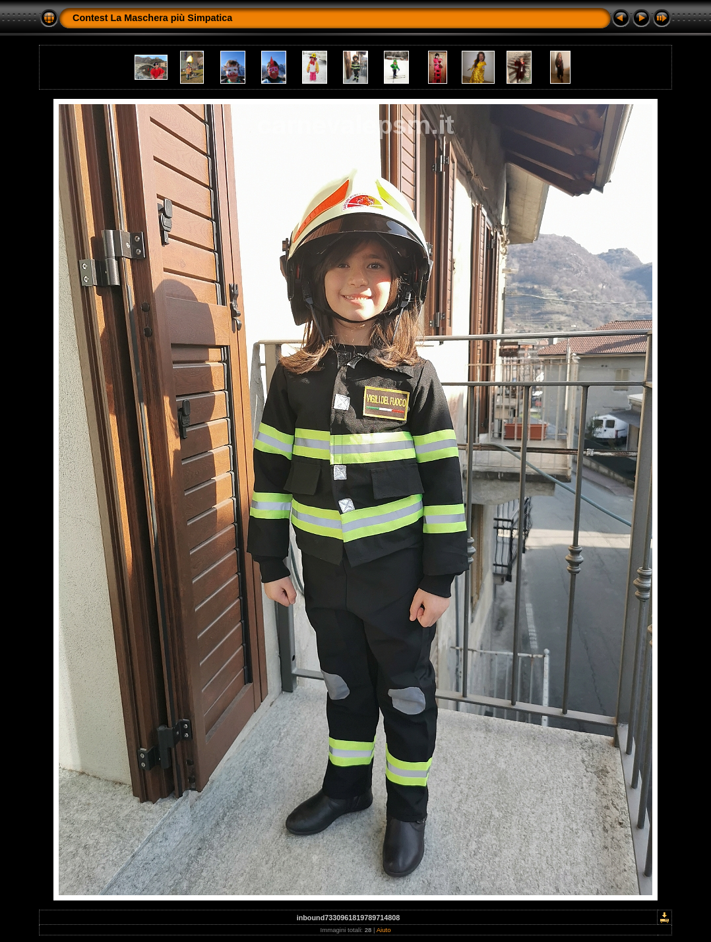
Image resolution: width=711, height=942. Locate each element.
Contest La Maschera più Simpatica (152, 18)
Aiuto (384, 929)
